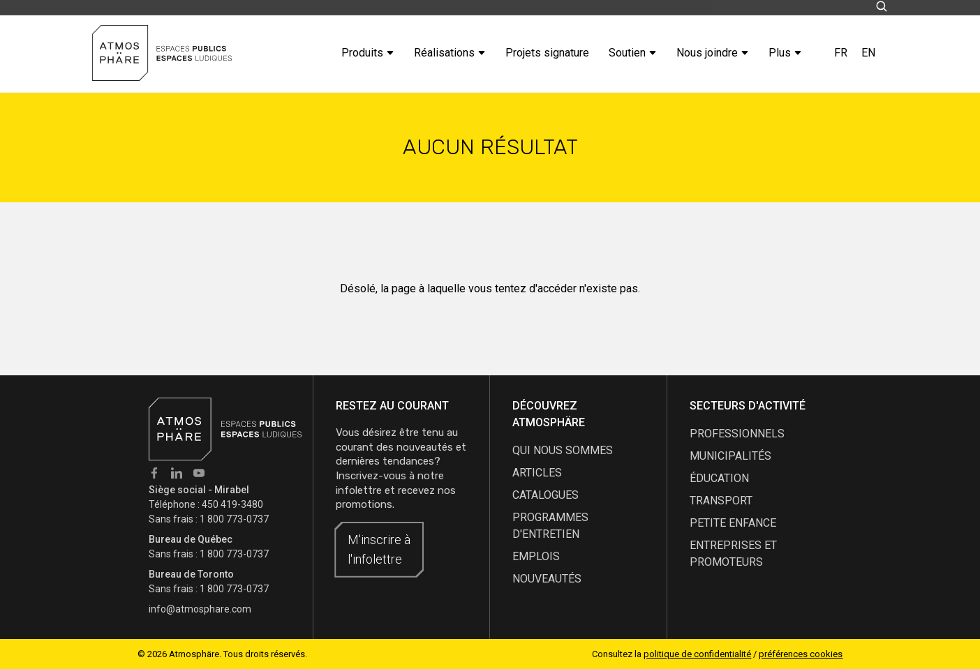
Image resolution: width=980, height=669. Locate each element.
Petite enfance (733, 522)
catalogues (545, 495)
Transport (721, 500)
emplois (536, 556)
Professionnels (737, 433)
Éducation (719, 478)
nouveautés (546, 578)
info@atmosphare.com (200, 609)
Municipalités (730, 456)
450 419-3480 (232, 504)
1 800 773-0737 (234, 519)
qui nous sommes (562, 450)
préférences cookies (800, 654)
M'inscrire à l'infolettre (379, 549)
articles (537, 472)
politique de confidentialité (697, 654)
